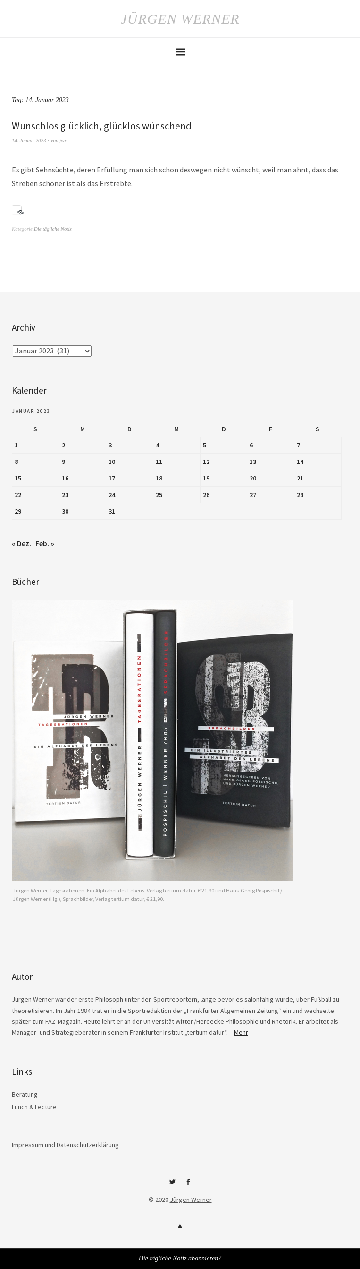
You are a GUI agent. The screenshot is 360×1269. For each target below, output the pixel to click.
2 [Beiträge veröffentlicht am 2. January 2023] (63, 445)
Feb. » (44, 543)
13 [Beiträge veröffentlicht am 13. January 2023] (253, 461)
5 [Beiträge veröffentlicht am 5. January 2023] (204, 445)
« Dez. (21, 543)
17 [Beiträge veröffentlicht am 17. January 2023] (112, 478)
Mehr (241, 1032)
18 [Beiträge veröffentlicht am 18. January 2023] (159, 478)
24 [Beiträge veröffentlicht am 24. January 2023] (112, 494)
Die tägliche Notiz (53, 229)
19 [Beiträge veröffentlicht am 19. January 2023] (206, 478)
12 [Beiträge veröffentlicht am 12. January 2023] (206, 461)
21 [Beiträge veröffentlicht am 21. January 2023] (300, 478)
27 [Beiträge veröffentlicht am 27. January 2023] (253, 494)
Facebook (188, 1185)
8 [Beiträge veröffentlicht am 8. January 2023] (16, 461)
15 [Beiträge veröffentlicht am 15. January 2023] (18, 478)
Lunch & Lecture (34, 1107)
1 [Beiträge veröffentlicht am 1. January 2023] (16, 445)
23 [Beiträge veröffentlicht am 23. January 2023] (65, 494)
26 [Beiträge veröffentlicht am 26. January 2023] (206, 494)
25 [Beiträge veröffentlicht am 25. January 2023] (159, 494)
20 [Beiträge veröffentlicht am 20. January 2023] (253, 478)
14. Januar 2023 (29, 140)
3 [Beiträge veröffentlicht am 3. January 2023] (110, 445)
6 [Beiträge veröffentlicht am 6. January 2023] (251, 445)
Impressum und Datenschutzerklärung (65, 1144)
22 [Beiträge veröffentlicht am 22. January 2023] (18, 494)
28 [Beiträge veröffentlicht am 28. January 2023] (300, 494)
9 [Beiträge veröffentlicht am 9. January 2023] (63, 461)
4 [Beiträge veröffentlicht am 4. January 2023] (157, 445)
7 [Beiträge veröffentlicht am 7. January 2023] (298, 445)
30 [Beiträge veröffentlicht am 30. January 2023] (65, 511)
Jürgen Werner (179, 18)
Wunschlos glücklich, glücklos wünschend (102, 126)
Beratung (25, 1094)
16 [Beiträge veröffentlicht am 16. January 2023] (65, 478)
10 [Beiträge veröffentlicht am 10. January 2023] (112, 461)
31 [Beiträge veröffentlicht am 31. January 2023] (112, 511)
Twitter (172, 1185)
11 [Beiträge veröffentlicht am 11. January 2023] (159, 461)
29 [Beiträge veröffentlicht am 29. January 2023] (18, 511)
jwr (63, 140)
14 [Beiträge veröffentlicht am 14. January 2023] (300, 461)
